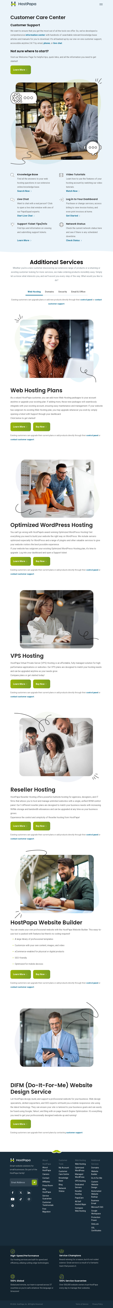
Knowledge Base (63, 1179)
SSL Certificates (96, 1229)
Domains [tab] (49, 291)
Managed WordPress (79, 1175)
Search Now (24, 191)
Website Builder (94, 1172)
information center (35, 35)
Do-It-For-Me (96, 1178)
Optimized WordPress (79, 1169)
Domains (95, 1168)
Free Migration (46, 1210)
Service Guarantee (47, 1197)
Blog (61, 1184)
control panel (86, 300)
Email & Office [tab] (78, 291)
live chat (57, 43)
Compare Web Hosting (80, 1209)
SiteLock (95, 1224)
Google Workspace (96, 1212)
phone (47, 43)
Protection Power (95, 1218)
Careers (45, 1174)
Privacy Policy (97, 1304)
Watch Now (73, 191)
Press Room (47, 1185)
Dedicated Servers (79, 1186)
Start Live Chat (26, 215)
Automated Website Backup (96, 1194)
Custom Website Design (94, 1185)
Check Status (74, 240)
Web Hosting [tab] (34, 291)
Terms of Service (82, 1304)
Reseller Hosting (78, 1192)
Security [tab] (62, 291)
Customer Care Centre (64, 1172)
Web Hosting (80, 1164)
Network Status (62, 1189)
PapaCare (79, 1198)
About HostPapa (46, 1168)
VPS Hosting (80, 1181)
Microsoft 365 (97, 1207)
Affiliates (46, 1182)
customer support (74, 1132)
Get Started (73, 215)
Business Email (95, 1201)
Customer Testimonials (47, 1203)
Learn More (21, 68)
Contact (45, 1178)
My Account (64, 1168)
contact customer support (22, 439)
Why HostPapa (46, 1190)
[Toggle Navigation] (101, 3)
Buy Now (42, 425)
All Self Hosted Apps (80, 1202)
